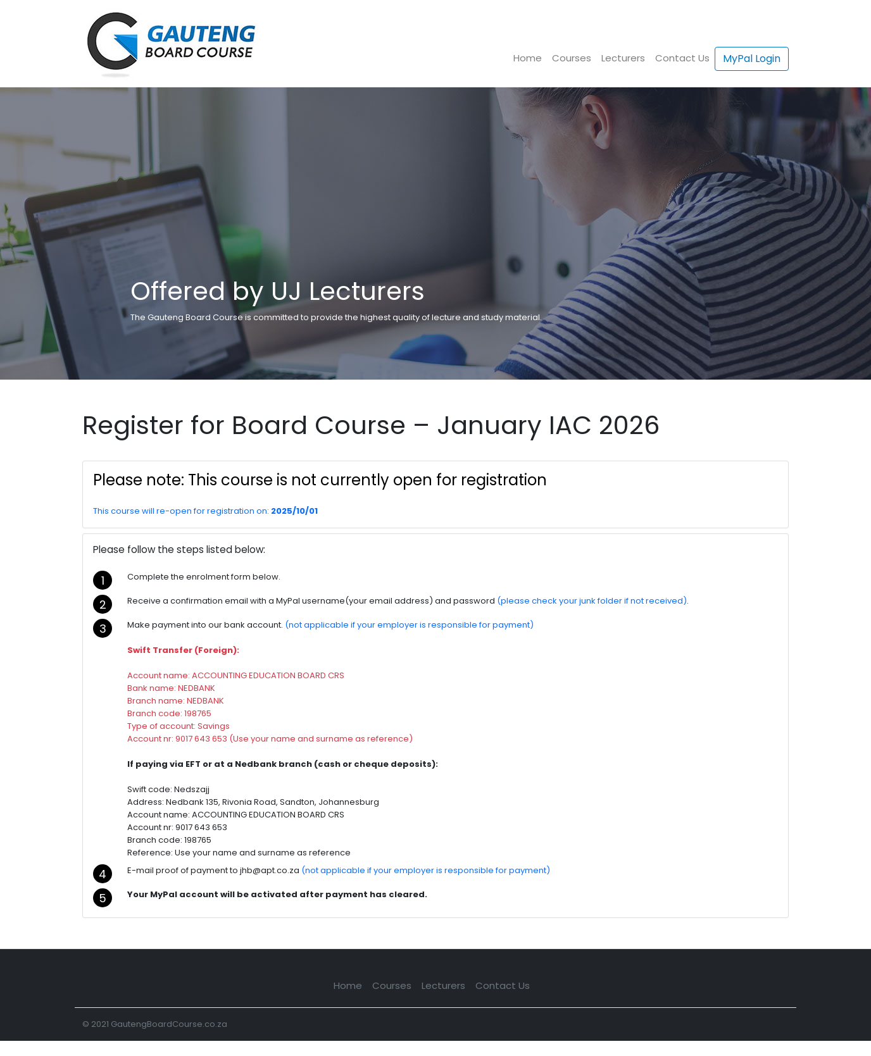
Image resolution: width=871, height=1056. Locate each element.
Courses (571, 58)
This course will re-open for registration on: (182, 511)
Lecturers (623, 58)
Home (527, 58)
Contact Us (682, 58)
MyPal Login (751, 58)
